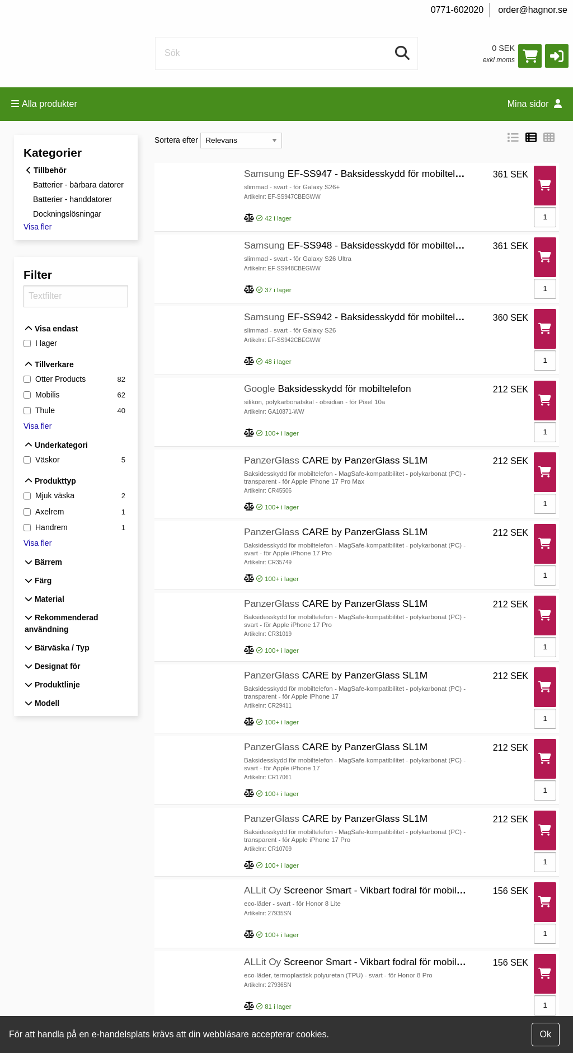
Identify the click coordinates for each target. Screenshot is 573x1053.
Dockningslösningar (67, 213)
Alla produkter (44, 104)
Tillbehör (46, 170)
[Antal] (545, 217)
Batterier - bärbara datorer (78, 184)
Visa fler (37, 227)
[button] (557, 56)
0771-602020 (457, 10)
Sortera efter (176, 139)
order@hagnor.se (532, 10)
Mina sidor (535, 104)
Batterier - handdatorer (72, 199)
